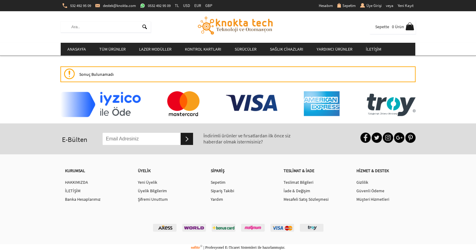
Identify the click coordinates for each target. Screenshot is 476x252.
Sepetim (346, 5)
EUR (197, 5)
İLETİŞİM (373, 49)
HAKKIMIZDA (76, 182)
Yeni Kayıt (405, 5)
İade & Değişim (297, 190)
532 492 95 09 (77, 5)
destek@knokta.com (115, 5)
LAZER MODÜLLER (155, 49)
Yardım (217, 199)
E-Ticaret (232, 247)
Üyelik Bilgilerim (152, 190)
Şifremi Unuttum (153, 199)
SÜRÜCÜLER (246, 49)
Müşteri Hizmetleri (372, 199)
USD (186, 5)
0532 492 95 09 (155, 5)
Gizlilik (362, 182)
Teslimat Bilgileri (298, 182)
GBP (208, 5)
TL (177, 5)
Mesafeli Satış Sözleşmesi (306, 199)
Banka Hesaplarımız (82, 199)
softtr (196, 247)
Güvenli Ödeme (370, 190)
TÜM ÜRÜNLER (112, 49)
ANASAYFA (76, 49)
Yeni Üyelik (147, 182)
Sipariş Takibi (222, 190)
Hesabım (326, 5)
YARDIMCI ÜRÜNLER (334, 49)
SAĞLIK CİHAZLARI (286, 49)
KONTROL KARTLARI (203, 49)
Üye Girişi (371, 5)
